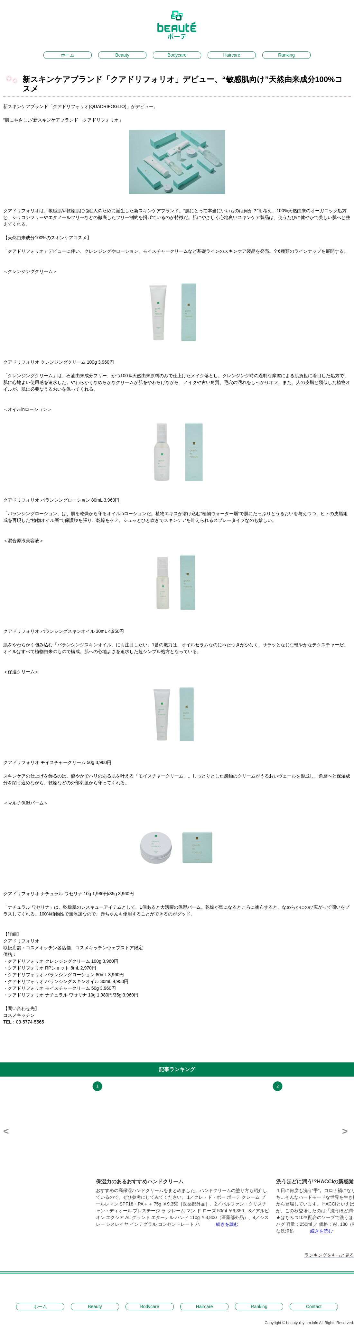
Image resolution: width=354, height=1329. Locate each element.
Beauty (122, 55)
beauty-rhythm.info (302, 1323)
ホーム (67, 55)
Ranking (286, 55)
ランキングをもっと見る (329, 1255)
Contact (313, 1306)
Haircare (231, 55)
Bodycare (176, 55)
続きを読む (227, 1224)
